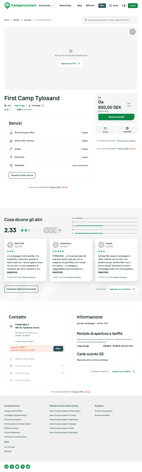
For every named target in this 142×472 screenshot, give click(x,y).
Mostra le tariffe (116, 117)
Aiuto (113, 5)
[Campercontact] (20, 5)
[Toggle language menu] (123, 5)
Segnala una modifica (126, 140)
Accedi (133, 5)
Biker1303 (19, 243)
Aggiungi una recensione (123, 289)
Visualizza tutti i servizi (22, 175)
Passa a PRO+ (55, 187)
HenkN (109, 243)
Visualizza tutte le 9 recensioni (21, 289)
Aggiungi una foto (71, 63)
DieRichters (65, 243)
